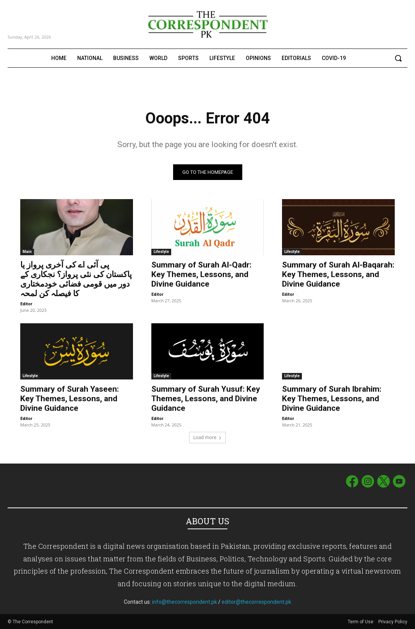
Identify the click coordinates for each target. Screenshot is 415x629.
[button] (398, 58)
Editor (26, 304)
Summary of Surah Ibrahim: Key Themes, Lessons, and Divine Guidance (331, 398)
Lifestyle (161, 252)
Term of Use (361, 621)
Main (27, 252)
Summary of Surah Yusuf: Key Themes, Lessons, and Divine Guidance (205, 398)
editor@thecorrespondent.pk (256, 602)
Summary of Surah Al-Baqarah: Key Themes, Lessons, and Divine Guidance (338, 274)
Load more (207, 437)
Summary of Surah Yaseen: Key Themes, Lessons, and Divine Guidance (69, 398)
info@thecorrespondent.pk (184, 602)
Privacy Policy (392, 621)
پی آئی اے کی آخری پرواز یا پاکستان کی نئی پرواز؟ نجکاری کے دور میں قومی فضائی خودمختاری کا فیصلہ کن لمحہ (76, 279)
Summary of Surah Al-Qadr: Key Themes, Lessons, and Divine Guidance (201, 274)
